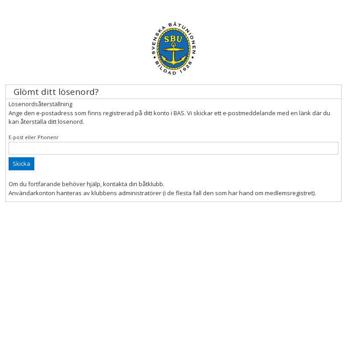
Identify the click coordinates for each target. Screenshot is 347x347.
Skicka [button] (21, 163)
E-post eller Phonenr (34, 137)
